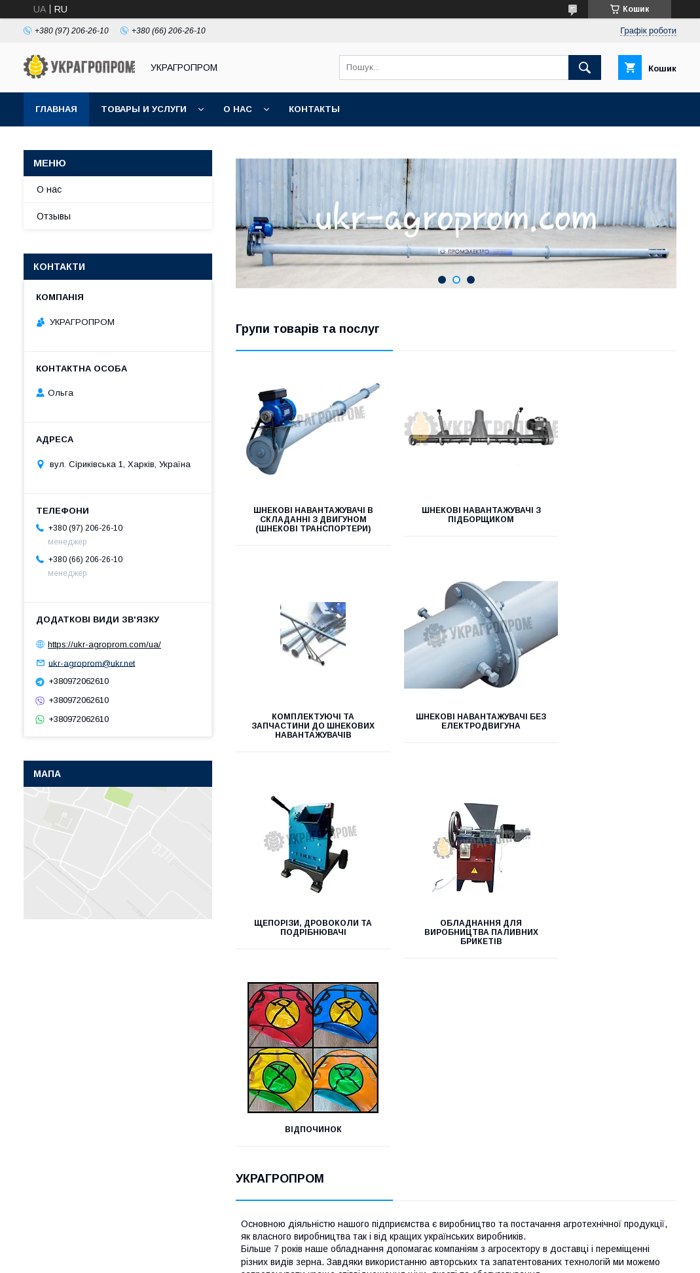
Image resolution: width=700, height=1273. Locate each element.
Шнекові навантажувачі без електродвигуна (305, 730)
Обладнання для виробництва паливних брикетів (607, 735)
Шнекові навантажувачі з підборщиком (456, 515)
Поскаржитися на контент (330, 1255)
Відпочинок (304, 932)
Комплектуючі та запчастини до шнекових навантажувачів (607, 524)
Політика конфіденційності (433, 1255)
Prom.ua (412, 1231)
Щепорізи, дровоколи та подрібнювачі (455, 730)
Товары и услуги (144, 109)
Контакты (314, 109)
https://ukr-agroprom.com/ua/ (104, 644)
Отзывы (54, 216)
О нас (237, 109)
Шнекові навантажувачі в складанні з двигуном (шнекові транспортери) (305, 524)
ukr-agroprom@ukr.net (91, 663)
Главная (56, 109)
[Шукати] (584, 67)
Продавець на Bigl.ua (350, 1243)
